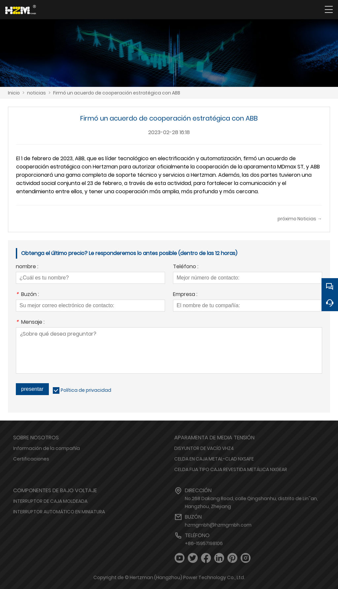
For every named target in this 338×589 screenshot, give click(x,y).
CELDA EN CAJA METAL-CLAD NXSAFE (214, 459)
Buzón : (27, 295)
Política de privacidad (86, 390)
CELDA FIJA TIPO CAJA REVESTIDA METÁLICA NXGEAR (230, 469)
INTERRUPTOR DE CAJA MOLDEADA (50, 501)
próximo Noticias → (300, 218)
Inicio (14, 93)
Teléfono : (185, 267)
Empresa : (185, 295)
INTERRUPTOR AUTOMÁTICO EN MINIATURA (59, 511)
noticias (36, 93)
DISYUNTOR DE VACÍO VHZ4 (204, 448)
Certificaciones (31, 459)
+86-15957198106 (204, 543)
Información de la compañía (46, 448)
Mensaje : (30, 322)
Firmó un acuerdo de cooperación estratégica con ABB (116, 93)
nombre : (27, 267)
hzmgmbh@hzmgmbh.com (218, 525)
